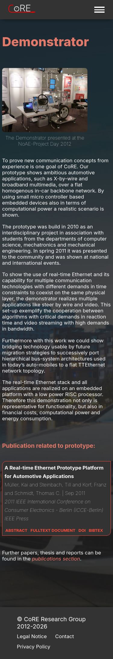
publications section (56, 559)
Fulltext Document (52, 530)
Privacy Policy (33, 647)
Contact (64, 636)
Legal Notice (32, 636)
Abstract (16, 530)
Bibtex (96, 530)
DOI (82, 530)
